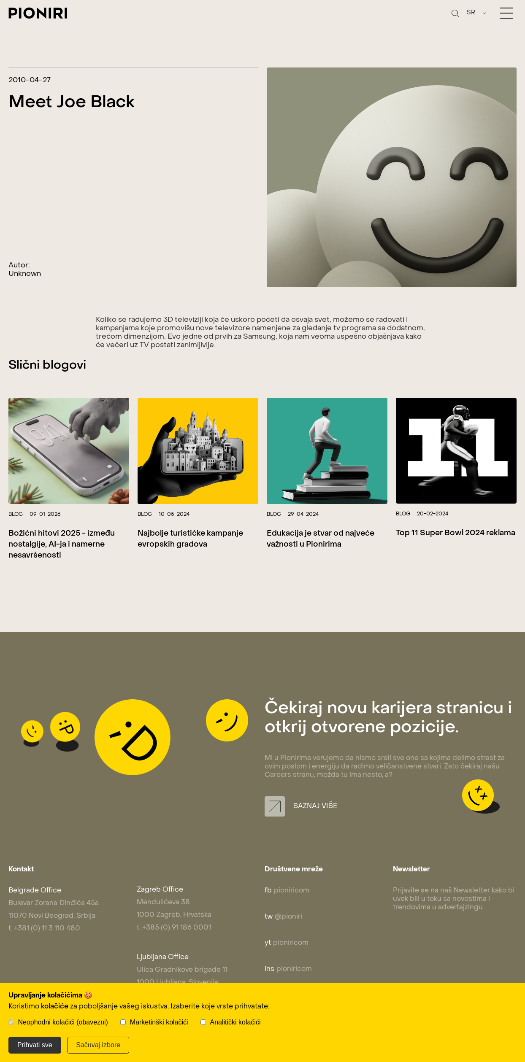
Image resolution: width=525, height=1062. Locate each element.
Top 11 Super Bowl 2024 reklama (455, 533)
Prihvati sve (34, 1045)
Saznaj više (301, 806)
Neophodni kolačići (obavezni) (63, 1022)
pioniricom (287, 891)
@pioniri (283, 917)
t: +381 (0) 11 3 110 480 (44, 928)
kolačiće (54, 1006)
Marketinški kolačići (159, 1022)
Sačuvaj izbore (98, 1045)
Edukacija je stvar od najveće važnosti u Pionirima (320, 539)
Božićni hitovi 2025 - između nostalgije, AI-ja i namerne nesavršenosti (61, 544)
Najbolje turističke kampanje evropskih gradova (190, 539)
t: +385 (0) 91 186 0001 (174, 928)
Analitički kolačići (235, 1022)
